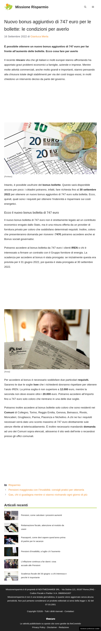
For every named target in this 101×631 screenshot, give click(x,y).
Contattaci (69, 611)
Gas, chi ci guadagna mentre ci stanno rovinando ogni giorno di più (47, 494)
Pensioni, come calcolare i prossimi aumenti (41, 515)
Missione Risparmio (31, 7)
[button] (85, 7)
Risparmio (14, 485)
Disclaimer (52, 627)
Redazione (64, 627)
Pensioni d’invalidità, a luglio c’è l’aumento (40, 551)
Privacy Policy (38, 627)
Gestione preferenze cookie (89, 628)
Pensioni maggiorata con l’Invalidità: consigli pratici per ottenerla (46, 489)
